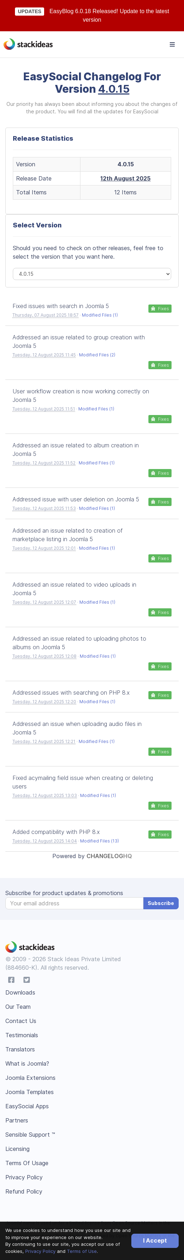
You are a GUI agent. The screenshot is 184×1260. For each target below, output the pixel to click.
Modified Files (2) (97, 354)
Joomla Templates (29, 1091)
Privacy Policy (40, 1251)
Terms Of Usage (26, 1163)
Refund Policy (23, 1191)
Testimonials (21, 1035)
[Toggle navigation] (172, 44)
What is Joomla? (27, 1063)
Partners (16, 1120)
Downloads (20, 992)
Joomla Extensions (30, 1077)
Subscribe (161, 903)
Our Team (18, 1006)
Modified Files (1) (100, 315)
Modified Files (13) (99, 841)
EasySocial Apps (27, 1106)
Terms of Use (82, 1251)
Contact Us (20, 1020)
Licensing (17, 1148)
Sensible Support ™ (30, 1134)
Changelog (109, 856)
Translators (20, 1049)
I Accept (155, 1240)
